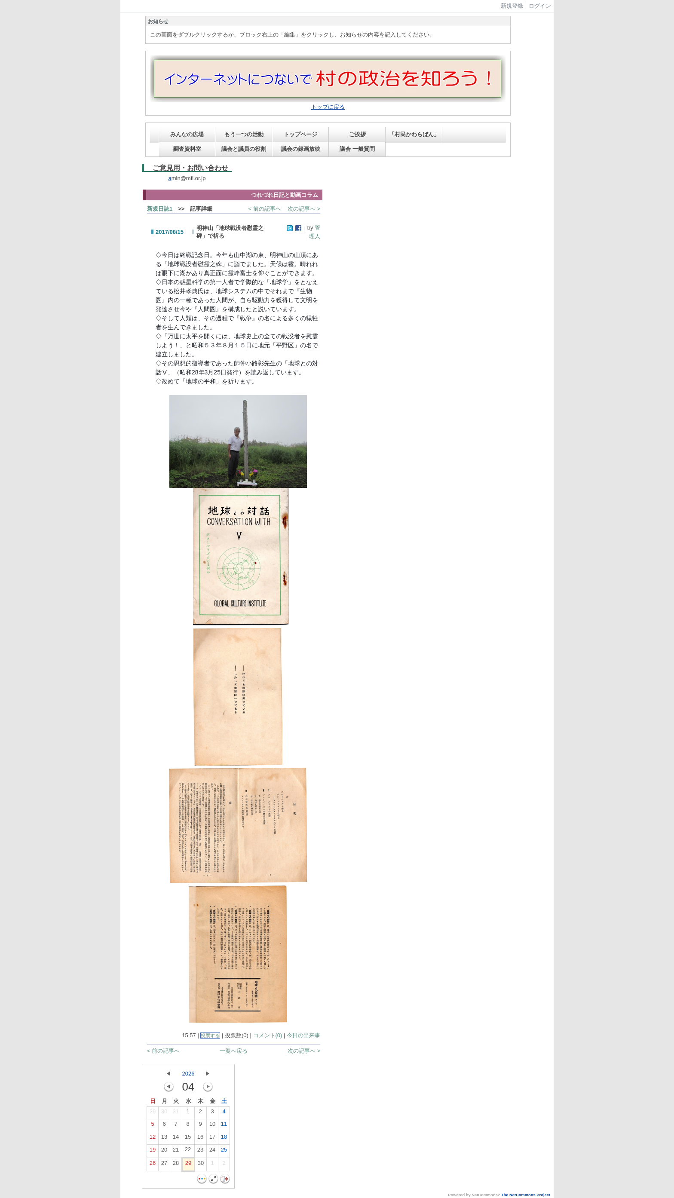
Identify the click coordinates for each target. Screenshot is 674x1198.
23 (200, 1151)
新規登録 (512, 6)
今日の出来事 (303, 1035)
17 (212, 1139)
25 (224, 1151)
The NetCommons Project (525, 1195)
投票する (210, 1035)
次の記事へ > (304, 208)
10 (212, 1126)
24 (212, 1151)
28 (176, 1165)
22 (188, 1151)
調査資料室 (187, 149)
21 (176, 1151)
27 (164, 1165)
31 (176, 1113)
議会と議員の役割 (243, 149)
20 (164, 1151)
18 (224, 1139)
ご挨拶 (357, 134)
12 (153, 1139)
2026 (188, 1073)
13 (164, 1139)
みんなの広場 (187, 134)
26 (153, 1165)
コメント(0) (267, 1035)
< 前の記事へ (264, 208)
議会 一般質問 (357, 149)
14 (176, 1139)
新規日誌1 (159, 208)
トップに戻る (328, 107)
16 (200, 1139)
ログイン (540, 6)
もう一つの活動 (243, 134)
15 (188, 1139)
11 (224, 1126)
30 (164, 1113)
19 (153, 1151)
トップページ (300, 134)
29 (153, 1113)
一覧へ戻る (234, 1051)
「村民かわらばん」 (414, 134)
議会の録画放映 (300, 149)
